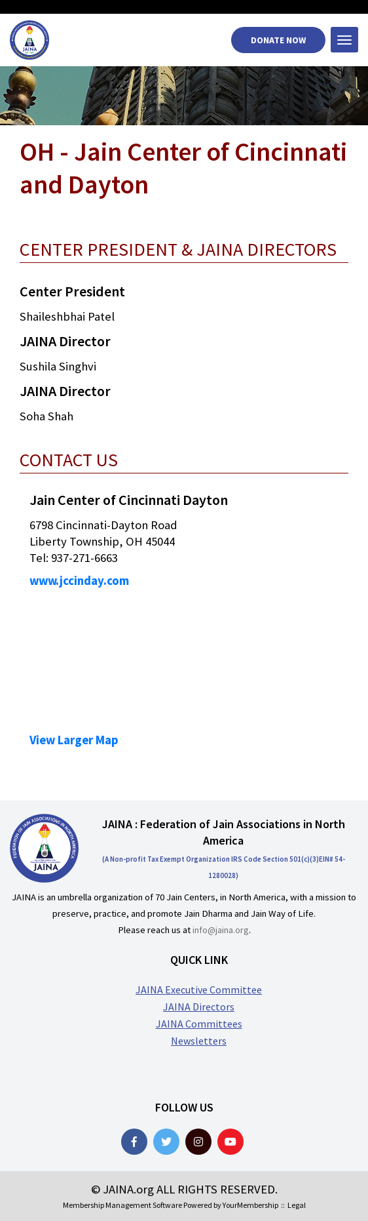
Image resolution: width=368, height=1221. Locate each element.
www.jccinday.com (79, 580)
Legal (296, 1205)
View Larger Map (74, 740)
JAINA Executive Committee (199, 989)
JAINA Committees (199, 1023)
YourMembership (250, 1205)
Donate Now (278, 40)
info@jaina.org (221, 930)
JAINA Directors (198, 1006)
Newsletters (199, 1040)
